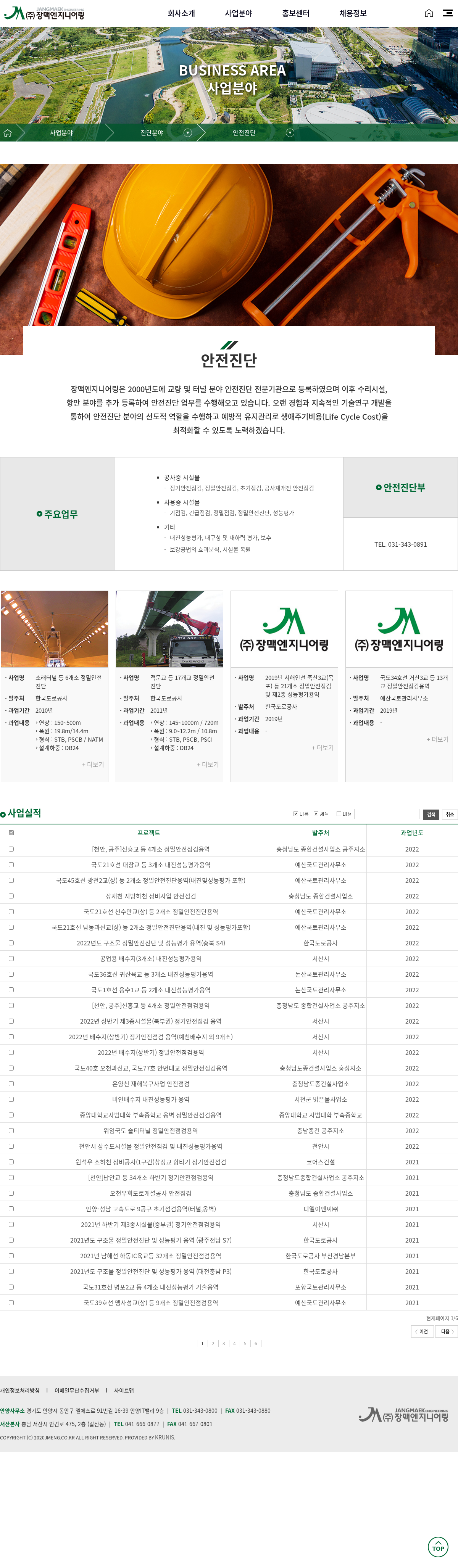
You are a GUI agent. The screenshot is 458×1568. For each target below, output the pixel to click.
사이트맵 (124, 1390)
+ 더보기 (93, 764)
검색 (431, 814)
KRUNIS (164, 1437)
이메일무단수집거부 (77, 1390)
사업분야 (61, 132)
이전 (421, 1331)
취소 (450, 814)
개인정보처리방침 (20, 1390)
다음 (447, 1331)
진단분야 (151, 132)
